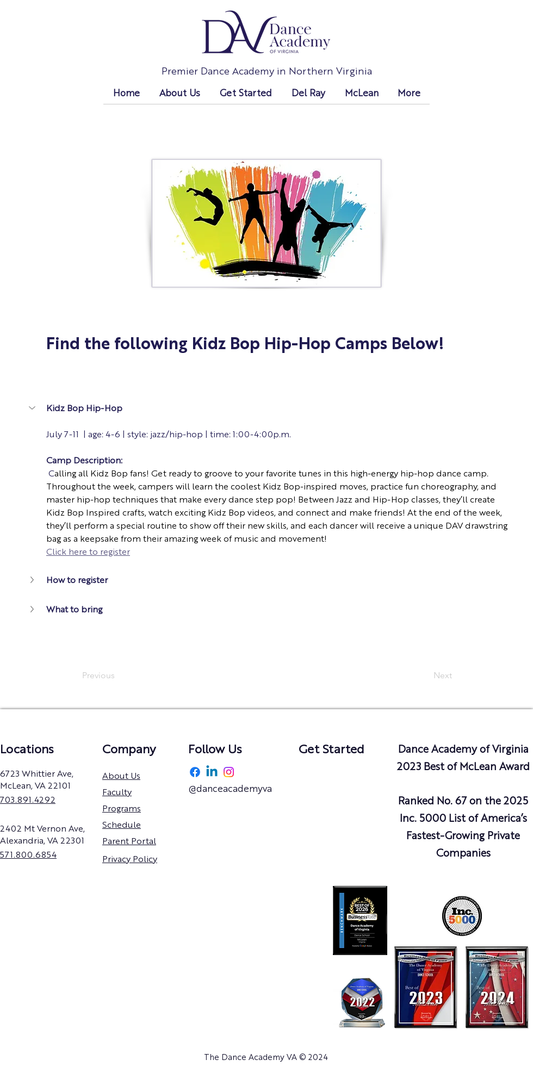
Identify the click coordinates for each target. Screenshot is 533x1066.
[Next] (425, 675)
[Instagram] (228, 772)
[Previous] (118, 675)
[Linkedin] (212, 772)
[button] (33, 407)
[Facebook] (195, 772)
